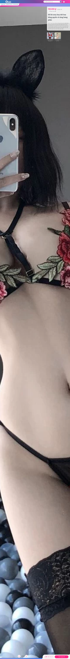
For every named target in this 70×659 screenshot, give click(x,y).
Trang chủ (3, 4)
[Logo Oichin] (8, 1)
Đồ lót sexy (15, 4)
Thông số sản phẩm (53, 11)
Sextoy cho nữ (9, 4)
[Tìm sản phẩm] (60, 1)
